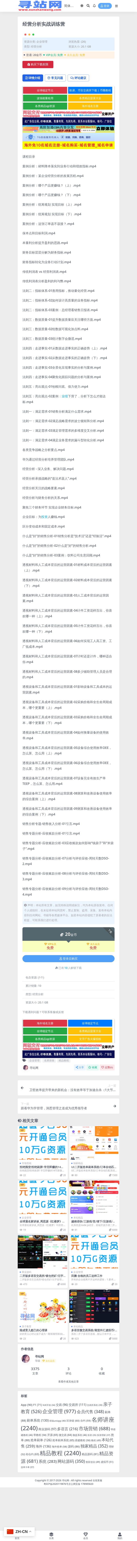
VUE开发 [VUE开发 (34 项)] (49, 1448)
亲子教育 (26, 1369)
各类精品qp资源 (45, 149)
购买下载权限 (37, 107)
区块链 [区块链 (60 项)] (73, 1463)
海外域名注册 (90, 149)
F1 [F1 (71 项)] (37, 1448)
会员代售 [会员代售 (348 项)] (90, 1454)
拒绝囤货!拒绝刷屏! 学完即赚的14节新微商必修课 (42, 1211)
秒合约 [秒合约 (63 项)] (32, 1497)
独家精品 (78, 1206)
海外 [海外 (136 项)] (43, 1489)
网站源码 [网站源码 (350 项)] (71, 1504)
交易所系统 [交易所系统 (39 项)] (94, 1448)
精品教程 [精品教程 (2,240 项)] (60, 1496)
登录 (105, 6)
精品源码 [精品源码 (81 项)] (90, 1497)
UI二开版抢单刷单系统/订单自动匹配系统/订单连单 (94, 1211)
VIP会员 (50, 987)
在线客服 (97, 1523)
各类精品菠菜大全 (90, 141)
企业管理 (41, 84)
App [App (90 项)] (26, 1448)
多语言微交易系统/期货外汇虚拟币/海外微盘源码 (93, 1374)
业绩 (65, 439)
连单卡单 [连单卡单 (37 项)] (27, 1510)
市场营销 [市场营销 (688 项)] (94, 1471)
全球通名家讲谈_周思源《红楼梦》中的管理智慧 (42, 1266)
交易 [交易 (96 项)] (62, 1448)
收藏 (92, 1110)
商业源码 (26, 1315)
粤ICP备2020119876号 (56, 1527)
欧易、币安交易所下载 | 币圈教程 (90, 133)
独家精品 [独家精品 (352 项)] (94, 1489)
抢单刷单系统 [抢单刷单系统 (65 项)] (63, 1483)
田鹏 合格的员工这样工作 (86, 1319)
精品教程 (64, 1103)
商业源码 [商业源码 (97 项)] (47, 1472)
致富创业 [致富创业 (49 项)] (93, 1505)
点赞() (107, 1110)
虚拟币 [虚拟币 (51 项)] (107, 1505)
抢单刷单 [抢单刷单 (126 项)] (41, 1483)
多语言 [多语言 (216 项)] (67, 1471)
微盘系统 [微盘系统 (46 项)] (80, 1478)
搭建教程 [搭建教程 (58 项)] (82, 1483)
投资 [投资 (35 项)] (92, 1478)
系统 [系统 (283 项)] (48, 1504)
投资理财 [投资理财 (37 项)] (103, 1478)
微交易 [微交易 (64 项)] (65, 1478)
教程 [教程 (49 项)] (96, 1483)
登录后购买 (68, 1001)
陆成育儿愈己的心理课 (33, 1373)
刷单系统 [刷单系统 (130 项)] (38, 1463)
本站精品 (78, 1260)
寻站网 (30, 1111)
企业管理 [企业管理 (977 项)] (59, 1454)
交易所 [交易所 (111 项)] (77, 1448)
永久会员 (93, 987)
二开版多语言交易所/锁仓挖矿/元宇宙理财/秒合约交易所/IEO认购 (41, 1320)
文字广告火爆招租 (90, 1082)
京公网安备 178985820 (80, 1527)
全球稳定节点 (45, 133)
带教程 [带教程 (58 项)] (39, 1478)
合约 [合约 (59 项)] (85, 1463)
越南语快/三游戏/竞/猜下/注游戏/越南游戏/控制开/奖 (93, 1266)
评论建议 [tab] (82, 121)
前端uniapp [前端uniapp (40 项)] (57, 1463)
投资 (44, 560)
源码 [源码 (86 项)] (74, 1489)
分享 (80, 1110)
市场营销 (26, 1206)
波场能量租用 (45, 141)
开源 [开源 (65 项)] (52, 1478)
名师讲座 (49, 1103)
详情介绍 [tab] (33, 121)
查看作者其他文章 (68, 1424)
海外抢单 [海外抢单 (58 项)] (59, 1489)
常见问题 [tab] (57, 121)
